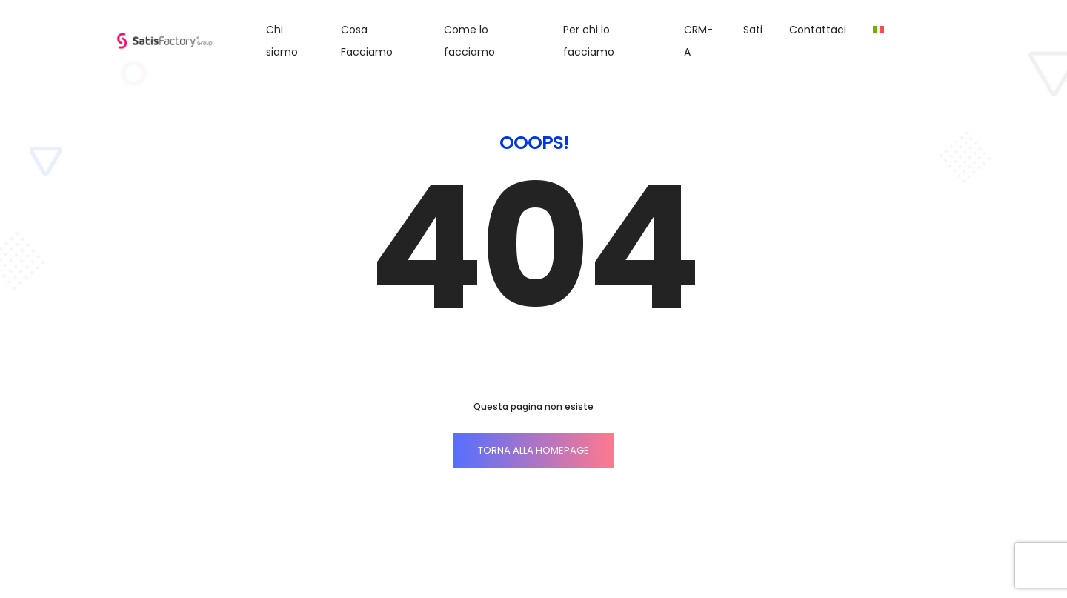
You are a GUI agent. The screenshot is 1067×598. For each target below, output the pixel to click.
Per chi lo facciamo (588, 40)
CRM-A (698, 40)
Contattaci (817, 29)
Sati (752, 29)
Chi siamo (282, 40)
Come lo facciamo (469, 40)
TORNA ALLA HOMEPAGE (533, 450)
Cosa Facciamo (367, 40)
